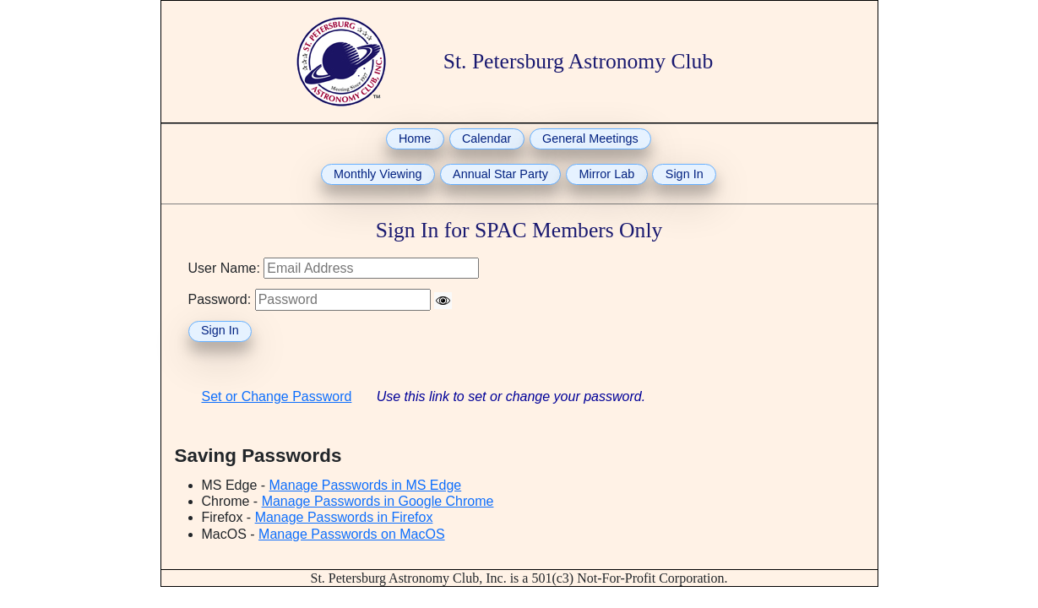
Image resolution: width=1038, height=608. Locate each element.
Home (415, 138)
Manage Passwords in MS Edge (365, 485)
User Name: (224, 268)
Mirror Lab (607, 174)
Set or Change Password (277, 396)
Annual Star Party (500, 174)
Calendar (486, 138)
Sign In (685, 174)
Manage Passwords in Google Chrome (378, 501)
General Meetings (590, 138)
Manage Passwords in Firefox (344, 517)
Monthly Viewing (378, 174)
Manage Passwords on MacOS (351, 534)
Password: (220, 299)
